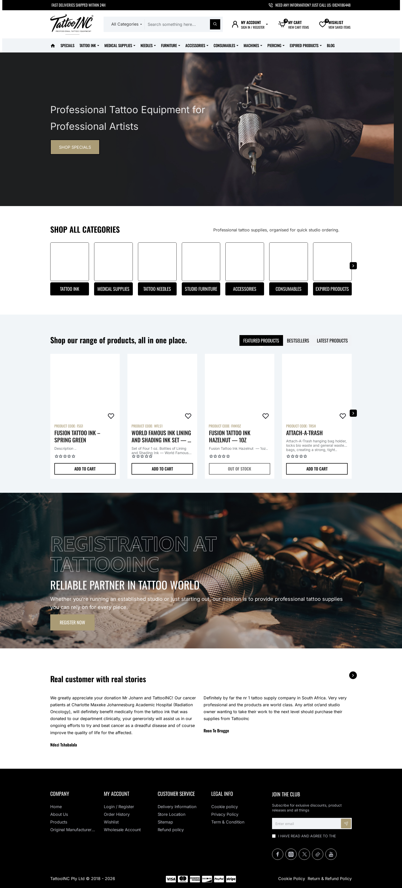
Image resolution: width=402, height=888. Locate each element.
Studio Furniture (201, 288)
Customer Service (176, 793)
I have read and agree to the (304, 838)
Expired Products (332, 288)
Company (59, 793)
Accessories (244, 288)
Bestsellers (298, 340)
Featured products (261, 340)
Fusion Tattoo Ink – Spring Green (77, 436)
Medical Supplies (113, 288)
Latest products (332, 340)
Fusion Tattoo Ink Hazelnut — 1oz (229, 436)
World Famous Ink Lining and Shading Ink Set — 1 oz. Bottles (161, 436)
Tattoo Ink (69, 288)
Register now (72, 622)
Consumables (289, 288)
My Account (116, 793)
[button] (85, 469)
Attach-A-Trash (304, 433)
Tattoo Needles (157, 288)
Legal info (222, 793)
